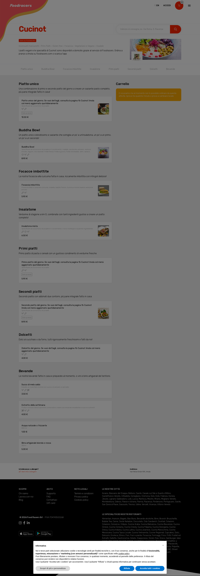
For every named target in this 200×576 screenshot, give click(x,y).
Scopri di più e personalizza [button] (53, 568)
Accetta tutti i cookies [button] (150, 568)
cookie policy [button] (123, 553)
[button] (163, 545)
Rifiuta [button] (127, 568)
